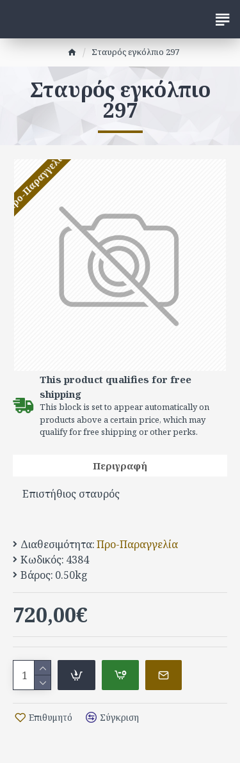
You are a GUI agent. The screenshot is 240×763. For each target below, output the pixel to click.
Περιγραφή (120, 465)
